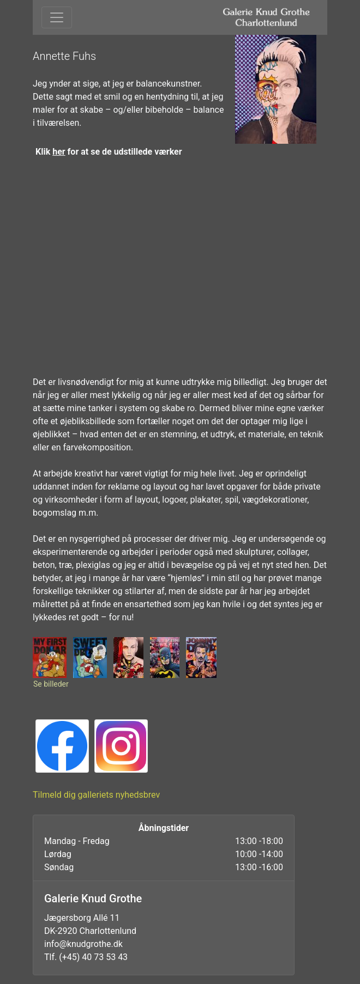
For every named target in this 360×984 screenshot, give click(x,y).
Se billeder (51, 684)
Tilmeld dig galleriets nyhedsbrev (96, 795)
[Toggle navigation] (56, 17)
